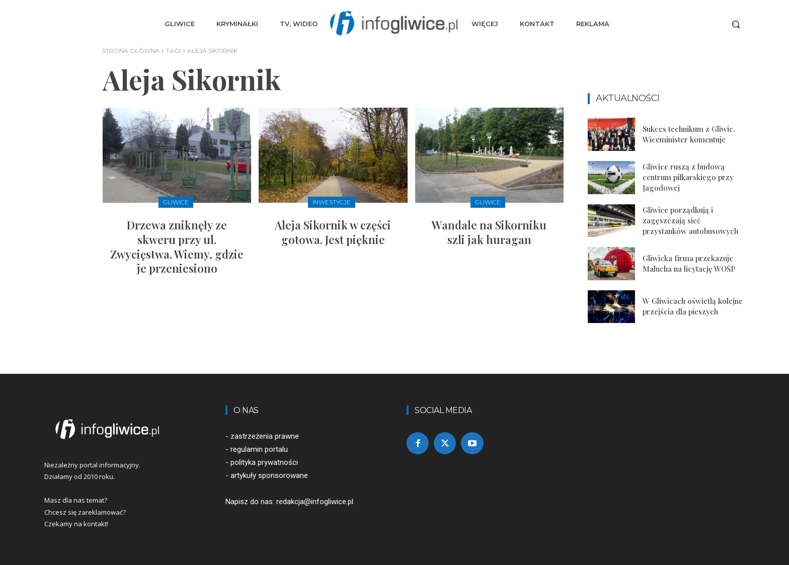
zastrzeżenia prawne (264, 436)
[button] (736, 24)
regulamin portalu (259, 449)
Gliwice (176, 202)
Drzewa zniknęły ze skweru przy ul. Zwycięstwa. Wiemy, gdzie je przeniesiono (177, 246)
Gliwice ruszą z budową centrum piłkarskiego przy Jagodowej (688, 177)
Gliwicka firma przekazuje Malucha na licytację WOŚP (689, 263)
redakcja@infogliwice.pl (314, 501)
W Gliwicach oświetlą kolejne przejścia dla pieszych (693, 306)
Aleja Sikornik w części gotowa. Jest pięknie (333, 232)
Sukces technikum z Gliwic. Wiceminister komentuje (689, 134)
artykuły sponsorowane (269, 475)
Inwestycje (331, 202)
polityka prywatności (264, 462)
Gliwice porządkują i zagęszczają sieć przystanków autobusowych (690, 220)
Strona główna (131, 50)
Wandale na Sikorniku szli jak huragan (489, 232)
